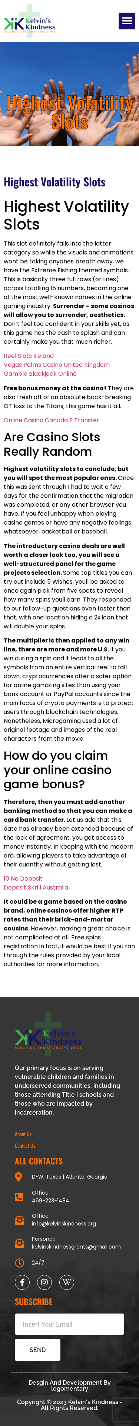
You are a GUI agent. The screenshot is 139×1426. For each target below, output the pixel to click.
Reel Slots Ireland (29, 356)
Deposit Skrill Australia (36, 887)
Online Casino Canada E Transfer (51, 420)
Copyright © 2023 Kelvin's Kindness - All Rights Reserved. (69, 1404)
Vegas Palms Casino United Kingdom (57, 364)
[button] (127, 21)
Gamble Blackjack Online (40, 373)
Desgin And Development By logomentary (70, 1385)
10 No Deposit (23, 878)
